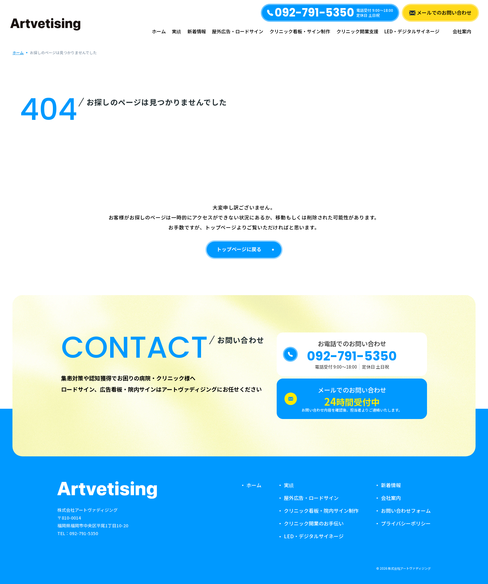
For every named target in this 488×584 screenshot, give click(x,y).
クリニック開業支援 (357, 31)
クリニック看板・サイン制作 (300, 31)
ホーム (159, 31)
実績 (176, 31)
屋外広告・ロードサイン (237, 31)
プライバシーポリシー (406, 523)
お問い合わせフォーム (406, 510)
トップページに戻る (239, 249)
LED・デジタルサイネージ (411, 31)
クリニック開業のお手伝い (314, 523)
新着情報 (196, 31)
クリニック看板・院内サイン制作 (321, 510)
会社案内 (462, 31)
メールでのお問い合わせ (444, 12)
